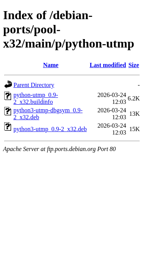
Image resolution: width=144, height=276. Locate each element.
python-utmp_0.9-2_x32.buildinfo (35, 98)
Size (133, 65)
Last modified (108, 65)
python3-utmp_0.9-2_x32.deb (50, 129)
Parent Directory (33, 85)
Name (50, 65)
